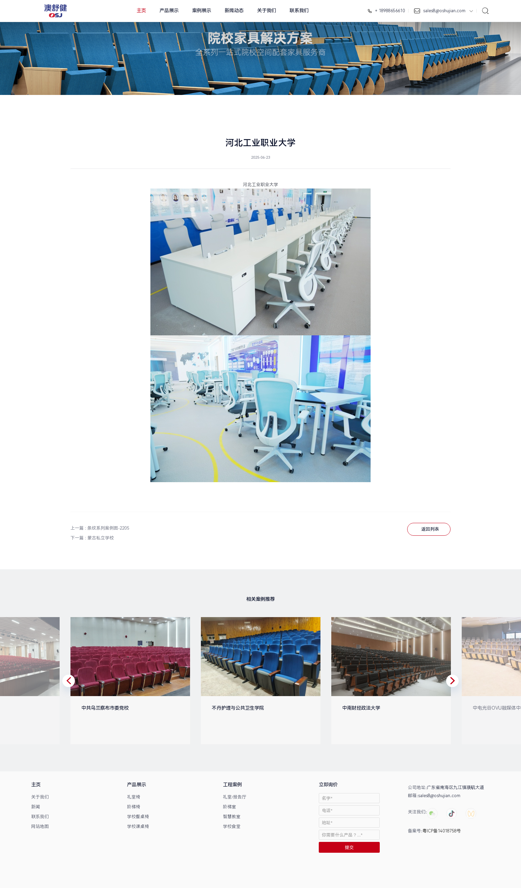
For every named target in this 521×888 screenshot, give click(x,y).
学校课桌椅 (138, 826)
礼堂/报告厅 (234, 797)
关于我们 (266, 11)
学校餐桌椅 (138, 816)
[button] (68, 680)
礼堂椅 (133, 797)
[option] (125, 681)
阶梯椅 (133, 806)
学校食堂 (232, 826)
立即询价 (328, 785)
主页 (141, 11)
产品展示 (169, 11)
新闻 (35, 806)
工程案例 (232, 785)
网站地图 (40, 826)
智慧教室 (232, 816)
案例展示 (201, 11)
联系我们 (299, 11)
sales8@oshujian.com (444, 10)
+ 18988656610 (389, 10)
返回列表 (430, 529)
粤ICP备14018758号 (441, 830)
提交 (349, 847)
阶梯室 (229, 806)
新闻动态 (234, 11)
